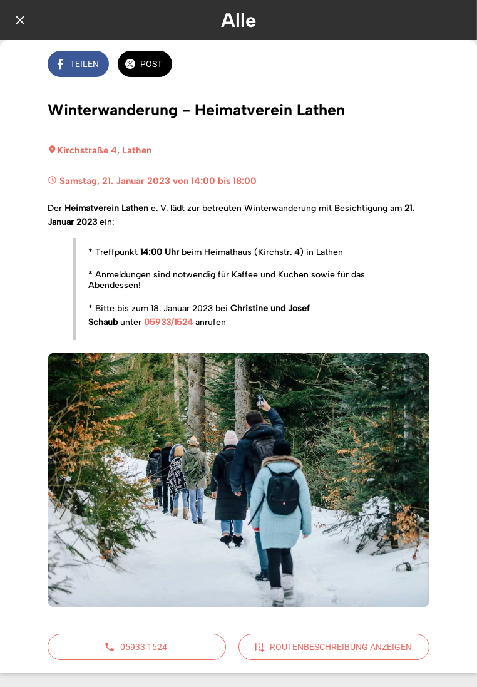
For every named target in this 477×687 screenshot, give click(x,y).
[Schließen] (20, 20)
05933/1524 (168, 322)
